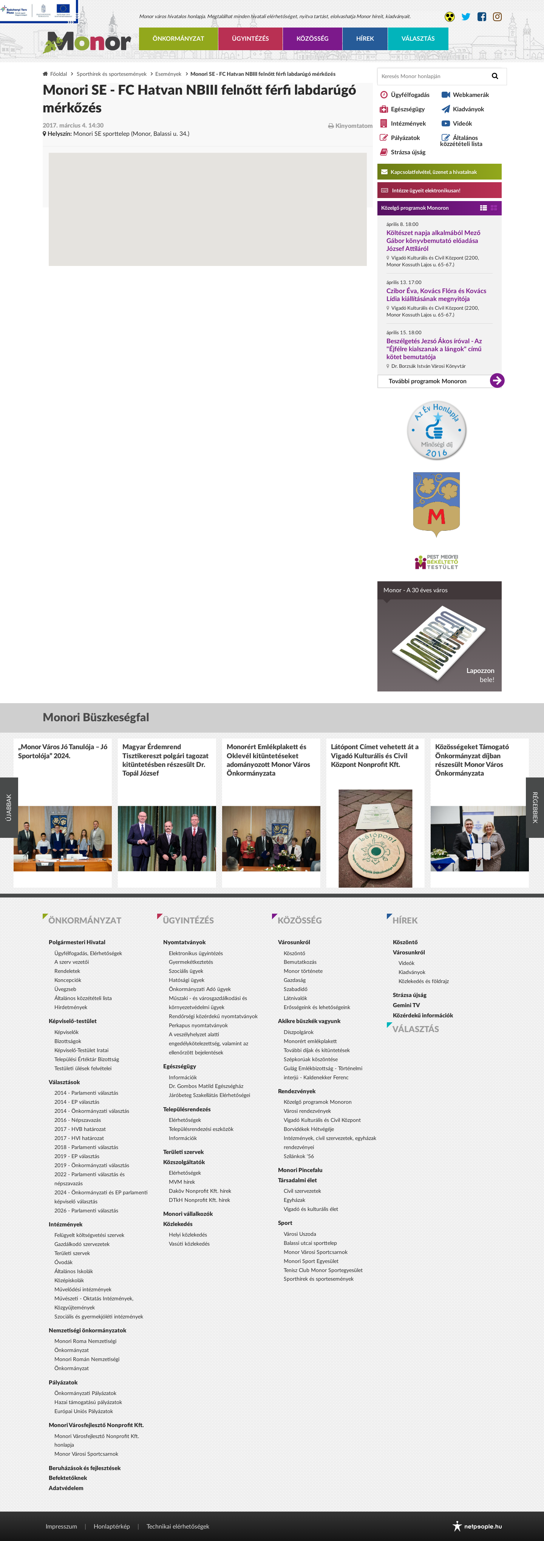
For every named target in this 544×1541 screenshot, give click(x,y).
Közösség (313, 39)
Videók (462, 124)
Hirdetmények (70, 1007)
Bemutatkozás (300, 962)
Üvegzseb (65, 989)
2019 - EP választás (76, 1156)
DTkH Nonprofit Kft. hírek (199, 1200)
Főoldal (58, 74)
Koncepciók (67, 980)
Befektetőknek (68, 1478)
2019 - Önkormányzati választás (91, 1165)
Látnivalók (295, 998)
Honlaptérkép (112, 1527)
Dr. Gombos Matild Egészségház (206, 1086)
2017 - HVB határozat (80, 1129)
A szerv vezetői (71, 962)
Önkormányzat (178, 39)
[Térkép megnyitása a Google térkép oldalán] (208, 177)
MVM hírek (182, 1182)
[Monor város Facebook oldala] (482, 17)
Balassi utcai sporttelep (310, 1243)
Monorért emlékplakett (310, 1041)
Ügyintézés (250, 39)
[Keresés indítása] (495, 76)
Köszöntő (294, 953)
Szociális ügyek (186, 971)
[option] (63, 813)
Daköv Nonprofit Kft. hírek (200, 1191)
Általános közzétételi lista (461, 141)
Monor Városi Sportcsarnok (86, 1454)
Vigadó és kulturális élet (311, 1209)
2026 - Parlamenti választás (86, 1211)
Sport (285, 1223)
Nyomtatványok (184, 942)
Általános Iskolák (73, 1271)
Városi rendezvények (307, 1111)
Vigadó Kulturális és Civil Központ (322, 1120)
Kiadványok (468, 109)
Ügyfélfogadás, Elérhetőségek (88, 953)
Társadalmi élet (297, 1180)
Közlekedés (178, 1224)
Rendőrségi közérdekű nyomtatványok (213, 1016)
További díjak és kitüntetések (317, 1050)
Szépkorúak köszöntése (311, 1059)
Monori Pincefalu (300, 1170)
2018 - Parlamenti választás (86, 1147)
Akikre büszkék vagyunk (309, 1021)
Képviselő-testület (73, 1021)
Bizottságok (67, 1041)
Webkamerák (471, 95)
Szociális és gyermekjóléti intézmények (98, 1317)
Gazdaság (295, 980)
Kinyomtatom (350, 126)
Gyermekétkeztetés (191, 962)
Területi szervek (72, 1253)
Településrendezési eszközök (201, 1129)
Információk (183, 1077)
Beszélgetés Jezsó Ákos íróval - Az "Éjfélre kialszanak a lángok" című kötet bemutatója (434, 349)
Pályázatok (405, 138)
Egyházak (294, 1200)
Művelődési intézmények (82, 1289)
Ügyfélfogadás (410, 95)
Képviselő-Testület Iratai (81, 1050)
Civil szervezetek (302, 1191)
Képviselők (66, 1032)
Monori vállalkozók (188, 1214)
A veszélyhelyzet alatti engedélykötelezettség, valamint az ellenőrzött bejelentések (208, 1044)
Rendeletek (67, 971)
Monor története (303, 971)
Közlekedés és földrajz (424, 981)
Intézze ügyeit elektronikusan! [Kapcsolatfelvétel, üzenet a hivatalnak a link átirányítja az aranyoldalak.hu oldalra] (421, 190)
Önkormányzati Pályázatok (85, 1393)
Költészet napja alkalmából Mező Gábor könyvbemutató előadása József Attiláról (433, 241)
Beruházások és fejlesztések (85, 1468)
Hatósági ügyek (186, 980)
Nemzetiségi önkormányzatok (87, 1331)
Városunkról (294, 942)
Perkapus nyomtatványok (198, 1025)
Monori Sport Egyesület (311, 1261)
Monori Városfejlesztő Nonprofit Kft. (96, 1425)
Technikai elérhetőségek (178, 1527)
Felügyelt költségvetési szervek (89, 1235)
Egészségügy (408, 109)
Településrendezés (187, 1109)
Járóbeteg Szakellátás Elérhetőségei (209, 1095)
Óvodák (63, 1262)
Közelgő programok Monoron (415, 208)
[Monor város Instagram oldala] (497, 17)
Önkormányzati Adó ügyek (200, 989)
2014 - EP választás (76, 1102)
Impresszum (61, 1527)
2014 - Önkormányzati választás (91, 1111)
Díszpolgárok (299, 1032)
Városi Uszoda (300, 1234)
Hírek (365, 39)
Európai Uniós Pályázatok (83, 1411)
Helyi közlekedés (188, 1235)
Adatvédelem (66, 1488)
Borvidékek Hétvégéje (309, 1129)
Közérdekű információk (423, 1016)
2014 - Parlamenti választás (86, 1093)
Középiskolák (69, 1280)
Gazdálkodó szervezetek (82, 1244)
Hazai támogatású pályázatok (88, 1402)
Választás (418, 39)
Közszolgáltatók (184, 1162)
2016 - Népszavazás (77, 1120)
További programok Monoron (428, 381)
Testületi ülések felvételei (82, 1068)
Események (168, 74)
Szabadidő (296, 989)
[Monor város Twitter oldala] (466, 17)
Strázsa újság (408, 152)
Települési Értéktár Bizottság (86, 1059)
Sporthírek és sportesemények (112, 74)
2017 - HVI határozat (79, 1138)
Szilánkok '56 (299, 1156)
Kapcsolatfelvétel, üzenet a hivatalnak (429, 171)
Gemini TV (406, 1005)
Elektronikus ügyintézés (196, 953)
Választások (64, 1082)
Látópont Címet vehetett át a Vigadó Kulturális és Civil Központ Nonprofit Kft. (375, 756)
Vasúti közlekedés (189, 1244)
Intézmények (408, 124)
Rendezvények (296, 1091)
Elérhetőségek (185, 1120)
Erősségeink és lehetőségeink (317, 1007)
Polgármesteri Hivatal (77, 942)
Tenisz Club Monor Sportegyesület (323, 1270)
